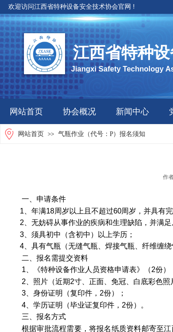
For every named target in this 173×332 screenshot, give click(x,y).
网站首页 (26, 111)
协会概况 (79, 111)
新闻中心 (132, 111)
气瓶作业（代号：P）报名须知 (102, 133)
